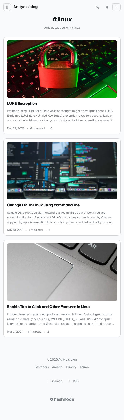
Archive (57, 367)
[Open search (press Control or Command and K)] (97, 7)
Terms (84, 367)
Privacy (71, 367)
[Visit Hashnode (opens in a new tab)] (62, 399)
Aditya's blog (25, 7)
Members (42, 367)
